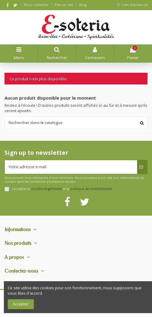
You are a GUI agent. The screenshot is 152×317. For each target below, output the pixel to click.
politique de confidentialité (91, 189)
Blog (83, 4)
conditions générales (46, 189)
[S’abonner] (142, 167)
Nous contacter (37, 4)
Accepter (21, 304)
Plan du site (64, 4)
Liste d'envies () (132, 4)
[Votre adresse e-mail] (71, 167)
